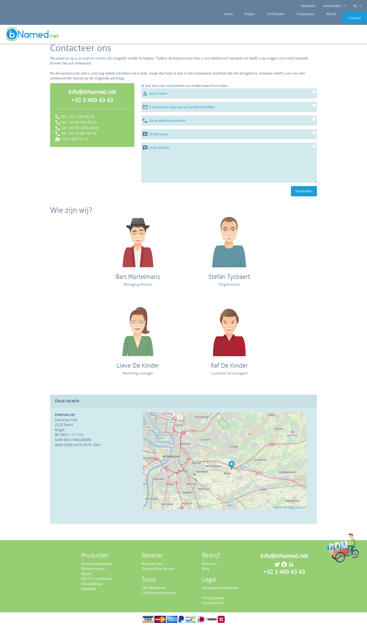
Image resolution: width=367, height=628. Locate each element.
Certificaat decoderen (159, 594)
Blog (205, 570)
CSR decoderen (154, 589)
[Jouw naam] (229, 95)
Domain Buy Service (158, 570)
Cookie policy (213, 604)
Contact (347, 21)
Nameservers (152, 565)
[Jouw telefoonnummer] (229, 122)
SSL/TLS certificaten (97, 580)
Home (227, 21)
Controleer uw (350, 36)
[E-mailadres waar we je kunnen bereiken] (229, 108)
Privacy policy (213, 599)
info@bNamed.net (92, 93)
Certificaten (267, 21)
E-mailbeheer (92, 585)
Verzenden (303, 192)
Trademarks (293, 21)
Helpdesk (308, 6)
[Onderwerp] (229, 136)
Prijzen (244, 21)
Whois (315, 21)
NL (356, 6)
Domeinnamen (93, 570)
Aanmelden (334, 6)
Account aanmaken (96, 565)
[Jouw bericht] (229, 164)
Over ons (209, 565)
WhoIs (86, 575)
